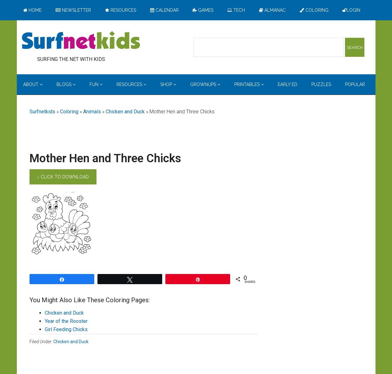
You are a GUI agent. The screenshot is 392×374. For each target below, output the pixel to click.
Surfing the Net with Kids (81, 41)
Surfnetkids (42, 112)
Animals (92, 112)
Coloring (69, 112)
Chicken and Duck (125, 112)
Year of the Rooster (66, 321)
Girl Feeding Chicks (66, 329)
